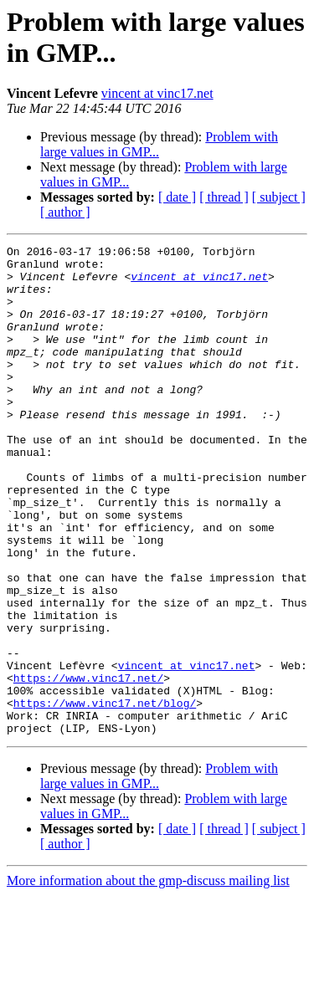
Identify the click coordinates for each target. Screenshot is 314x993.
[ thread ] (224, 197)
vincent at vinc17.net (157, 93)
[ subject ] (279, 197)
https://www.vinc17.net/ (88, 765)
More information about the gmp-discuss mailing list (148, 978)
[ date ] (177, 197)
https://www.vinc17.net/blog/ (104, 795)
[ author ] (65, 212)
